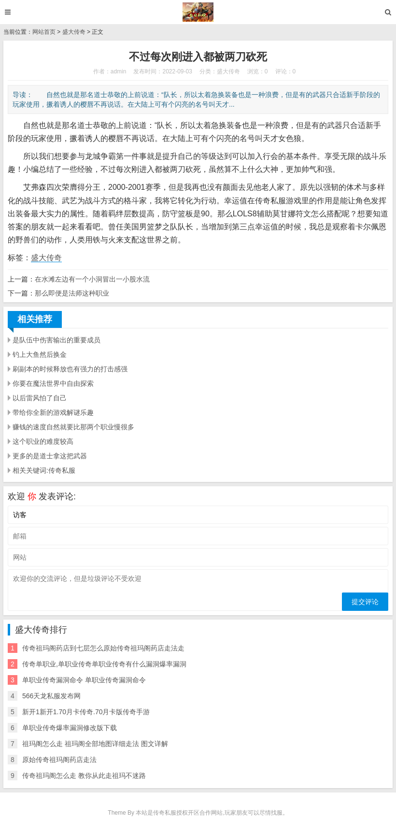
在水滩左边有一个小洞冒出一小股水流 (92, 279)
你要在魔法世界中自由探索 (53, 383)
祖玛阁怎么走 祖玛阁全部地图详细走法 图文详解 (95, 744)
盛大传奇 (73, 31)
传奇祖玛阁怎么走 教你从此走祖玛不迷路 (84, 775)
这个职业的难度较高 (43, 441)
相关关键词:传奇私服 (44, 470)
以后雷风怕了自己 (40, 398)
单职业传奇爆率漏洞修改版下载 (69, 728)
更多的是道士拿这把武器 (50, 456)
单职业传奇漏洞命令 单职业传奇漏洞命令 (84, 680)
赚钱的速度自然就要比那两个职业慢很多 (73, 427)
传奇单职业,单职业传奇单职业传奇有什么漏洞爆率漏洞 (104, 664)
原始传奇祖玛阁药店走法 (59, 759)
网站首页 (44, 31)
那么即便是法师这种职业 (72, 293)
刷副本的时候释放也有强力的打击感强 (70, 369)
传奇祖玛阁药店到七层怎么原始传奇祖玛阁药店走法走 (103, 648)
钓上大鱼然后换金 (40, 354)
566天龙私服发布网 (51, 696)
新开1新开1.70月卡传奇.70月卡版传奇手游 (86, 712)
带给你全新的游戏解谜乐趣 (53, 412)
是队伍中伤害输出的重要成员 (56, 340)
